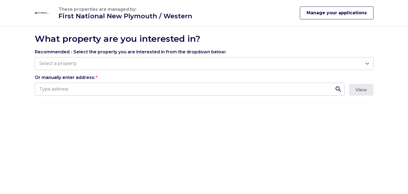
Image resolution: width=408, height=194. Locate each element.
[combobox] (201, 63)
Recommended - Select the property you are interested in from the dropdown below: (130, 51)
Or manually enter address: (66, 77)
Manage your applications (337, 12)
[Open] (367, 63)
